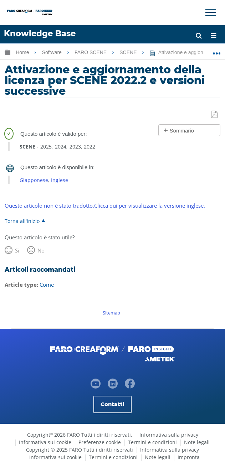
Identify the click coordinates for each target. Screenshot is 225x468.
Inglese (59, 180)
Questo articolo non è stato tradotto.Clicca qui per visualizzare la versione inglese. (105, 205)
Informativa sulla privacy (168, 434)
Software (52, 52)
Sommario (182, 131)
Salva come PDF (215, 114)
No (41, 250)
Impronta (189, 457)
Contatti (112, 404)
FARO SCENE (91, 52)
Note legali (197, 442)
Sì (17, 250)
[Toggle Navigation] (211, 12)
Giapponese (34, 180)
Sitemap (111, 313)
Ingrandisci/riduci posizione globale (217, 51)
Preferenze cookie (99, 442)
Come (47, 284)
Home (23, 52)
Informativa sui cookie (45, 442)
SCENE (128, 52)
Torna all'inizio (22, 221)
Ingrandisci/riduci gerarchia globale (7, 52)
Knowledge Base (40, 33)
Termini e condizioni (152, 442)
